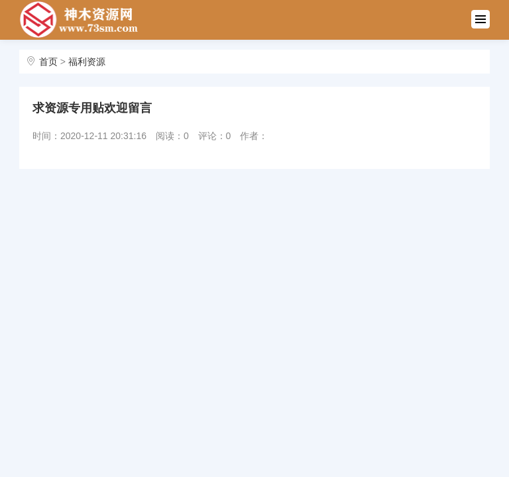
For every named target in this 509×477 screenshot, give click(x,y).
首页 (48, 61)
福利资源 (86, 61)
